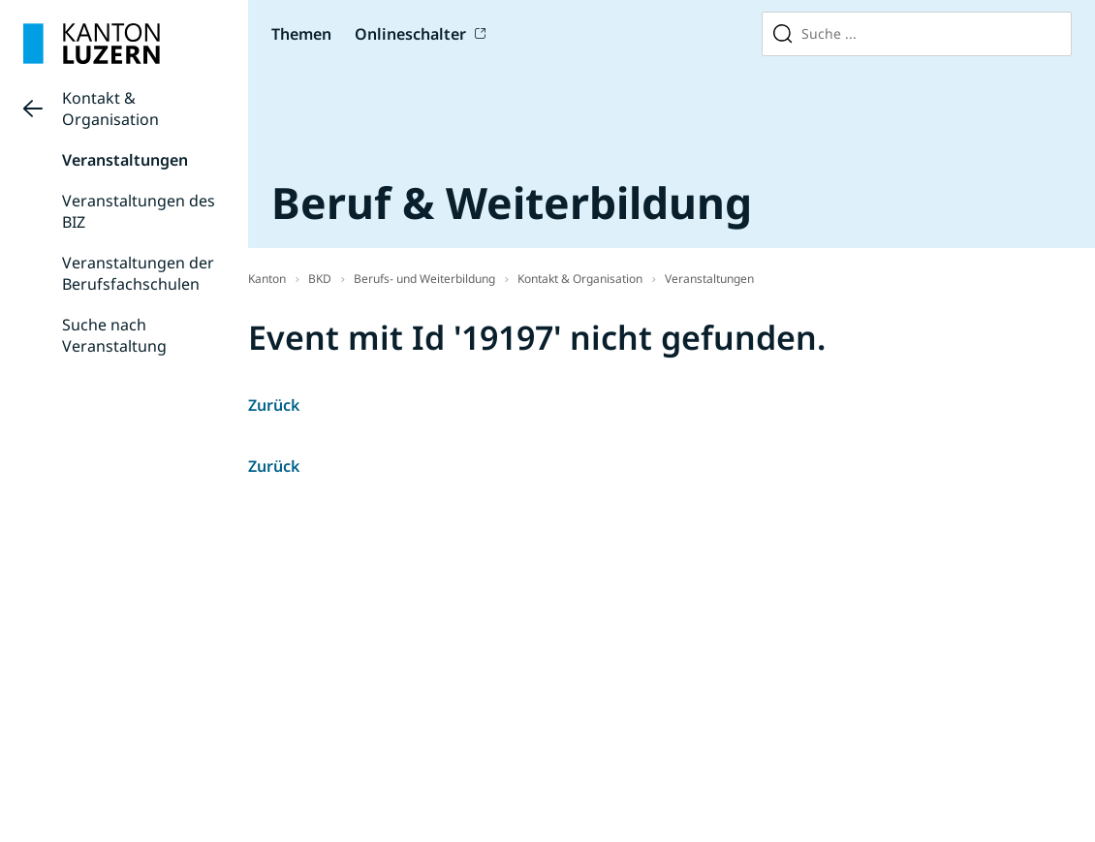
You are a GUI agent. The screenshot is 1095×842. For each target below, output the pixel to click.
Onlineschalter (410, 34)
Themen (301, 34)
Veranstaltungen (125, 160)
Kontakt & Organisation (110, 108)
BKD (319, 278)
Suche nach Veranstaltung (114, 335)
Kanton (267, 278)
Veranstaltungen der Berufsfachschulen (138, 273)
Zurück (273, 405)
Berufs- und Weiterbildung (424, 278)
